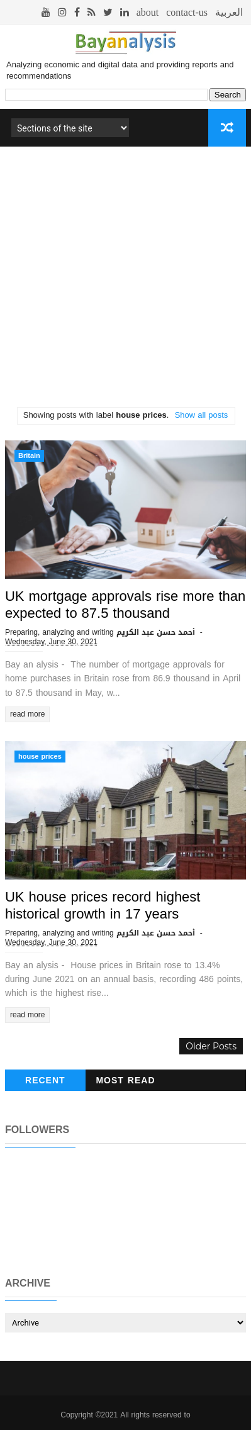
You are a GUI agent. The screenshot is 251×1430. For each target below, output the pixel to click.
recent (45, 1080)
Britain (29, 456)
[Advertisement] (125, 281)
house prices (40, 756)
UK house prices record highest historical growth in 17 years (103, 905)
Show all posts (201, 415)
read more (27, 714)
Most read (125, 1080)
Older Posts (211, 1046)
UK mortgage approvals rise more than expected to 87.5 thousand (125, 605)
